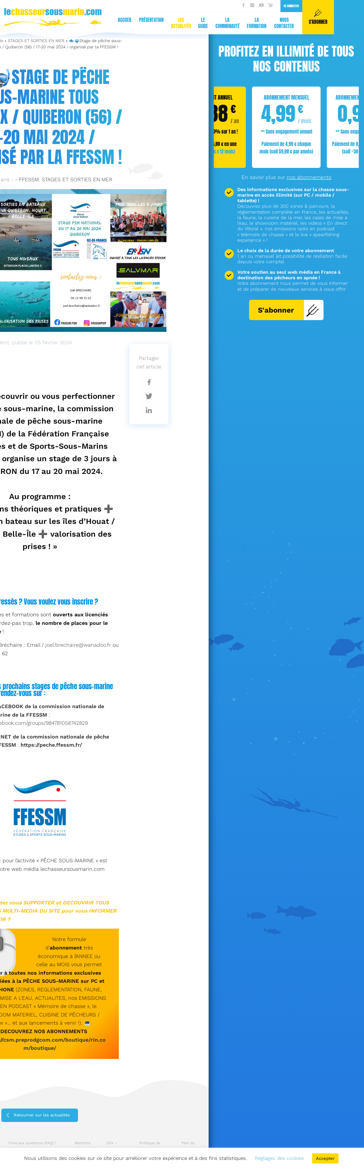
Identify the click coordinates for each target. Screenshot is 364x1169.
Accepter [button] (325, 1158)
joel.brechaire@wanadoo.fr (78, 645)
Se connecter (166, 6)
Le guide (78, 23)
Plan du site (188, 1146)
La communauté (102, 23)
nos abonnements (309, 177)
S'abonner (289, 310)
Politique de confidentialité (149, 1146)
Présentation (26, 20)
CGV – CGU (111, 1146)
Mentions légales (83, 1146)
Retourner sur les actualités (42, 1114)
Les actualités (56, 23)
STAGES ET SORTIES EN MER (36, 40)
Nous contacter (159, 23)
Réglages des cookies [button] (279, 1158)
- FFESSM (27, 179)
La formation (131, 23)
